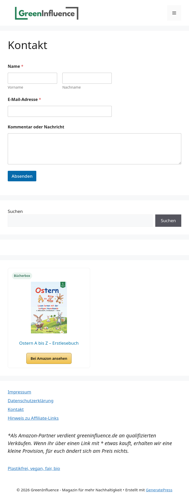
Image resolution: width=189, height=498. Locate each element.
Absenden (22, 176)
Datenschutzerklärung (31, 400)
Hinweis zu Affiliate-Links (33, 418)
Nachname (71, 87)
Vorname (15, 87)
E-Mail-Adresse (24, 99)
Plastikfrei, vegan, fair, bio (34, 468)
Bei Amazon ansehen (49, 358)
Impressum (19, 392)
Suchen (15, 211)
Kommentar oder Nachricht (36, 127)
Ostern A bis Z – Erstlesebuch (49, 343)
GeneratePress (159, 489)
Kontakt (16, 409)
